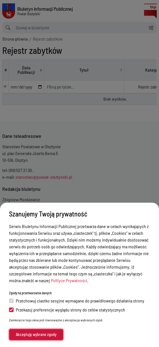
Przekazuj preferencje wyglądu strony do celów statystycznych (67, 309)
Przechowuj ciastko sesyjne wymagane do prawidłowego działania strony (76, 300)
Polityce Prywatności (69, 280)
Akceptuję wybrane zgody (36, 334)
